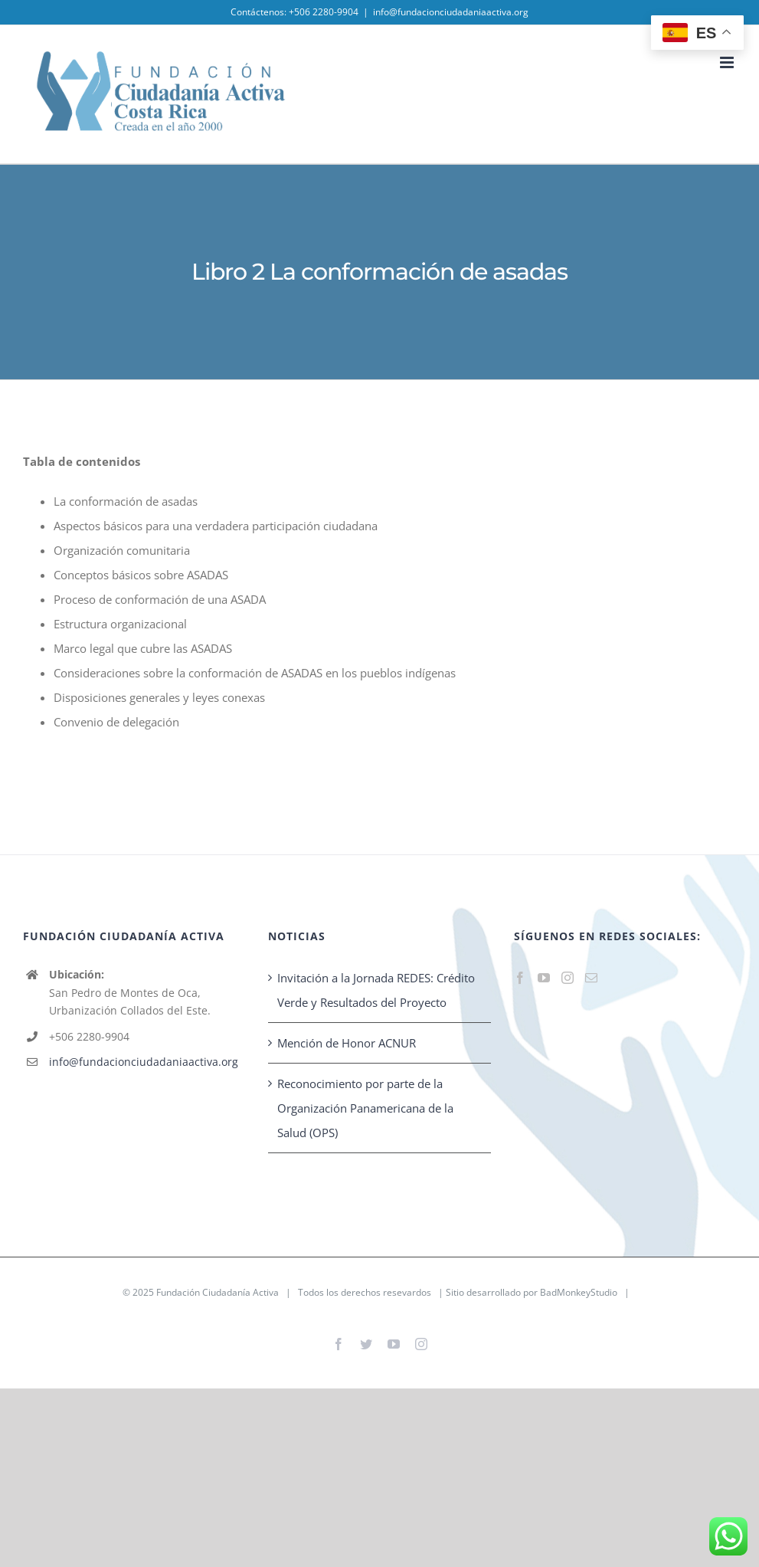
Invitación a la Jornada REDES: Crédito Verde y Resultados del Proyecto (376, 990)
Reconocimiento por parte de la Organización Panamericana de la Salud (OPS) (365, 1108)
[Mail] (591, 978)
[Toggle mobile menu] (728, 62)
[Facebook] (520, 978)
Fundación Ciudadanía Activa (217, 1292)
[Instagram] (567, 978)
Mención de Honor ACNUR (346, 1043)
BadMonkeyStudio (578, 1292)
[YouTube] (544, 978)
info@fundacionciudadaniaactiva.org (450, 11)
